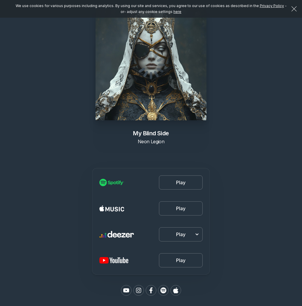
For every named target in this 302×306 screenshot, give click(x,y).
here (177, 11)
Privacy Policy (272, 6)
